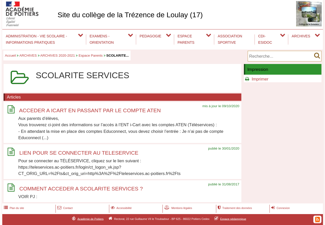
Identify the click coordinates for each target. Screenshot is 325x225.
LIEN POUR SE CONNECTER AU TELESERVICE (78, 153)
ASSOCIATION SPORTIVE (230, 39)
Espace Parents (91, 55)
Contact (64, 208)
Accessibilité (121, 208)
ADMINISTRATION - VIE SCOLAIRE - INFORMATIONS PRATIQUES (36, 39)
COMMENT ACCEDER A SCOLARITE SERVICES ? (81, 188)
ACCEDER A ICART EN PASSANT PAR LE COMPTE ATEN (90, 110)
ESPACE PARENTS (185, 39)
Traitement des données (234, 208)
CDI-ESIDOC (265, 39)
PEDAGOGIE (150, 36)
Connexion (280, 208)
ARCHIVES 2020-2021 (57, 55)
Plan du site (13, 208)
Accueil (10, 55)
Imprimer (260, 79)
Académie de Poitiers (90, 218)
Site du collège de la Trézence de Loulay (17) (130, 15)
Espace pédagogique (233, 218)
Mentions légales (177, 208)
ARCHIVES (301, 36)
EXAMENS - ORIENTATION (101, 39)
